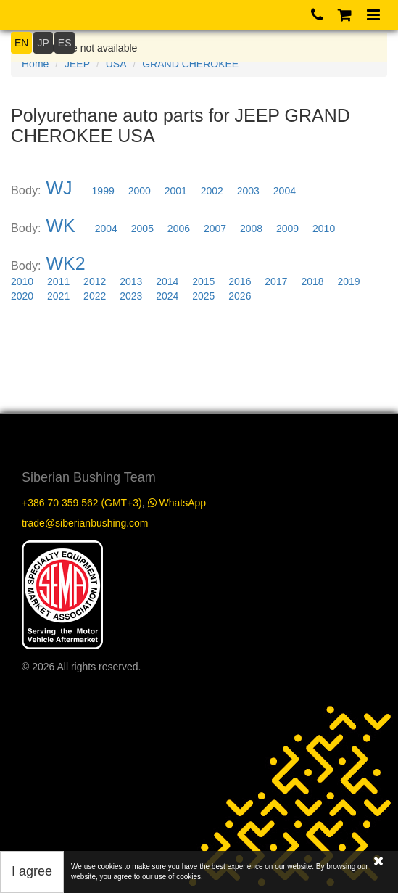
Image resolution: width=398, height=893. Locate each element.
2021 (58, 296)
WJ (59, 188)
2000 (139, 191)
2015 (203, 281)
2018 (312, 281)
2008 (251, 228)
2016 (239, 281)
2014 (167, 281)
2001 (176, 191)
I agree (32, 871)
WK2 (66, 263)
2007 (215, 228)
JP (43, 43)
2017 (276, 281)
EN (21, 43)
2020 (22, 296)
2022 (94, 296)
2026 (239, 296)
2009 (287, 228)
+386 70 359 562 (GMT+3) (82, 503)
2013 (131, 281)
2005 (142, 228)
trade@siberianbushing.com (85, 523)
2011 (58, 281)
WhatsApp (177, 503)
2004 (284, 191)
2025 (203, 296)
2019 (348, 281)
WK (60, 225)
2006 (178, 228)
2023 (131, 296)
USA (116, 64)
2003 (248, 191)
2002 (212, 191)
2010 (323, 228)
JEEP (77, 64)
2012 (94, 281)
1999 (103, 191)
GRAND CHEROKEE (190, 64)
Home (35, 64)
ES (65, 43)
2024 (167, 296)
